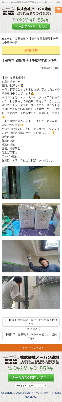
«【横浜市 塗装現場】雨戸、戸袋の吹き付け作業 (31, 322)
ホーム (7, 38)
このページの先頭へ (31, 347)
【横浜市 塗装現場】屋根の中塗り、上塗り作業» (31, 336)
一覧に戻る (31, 329)
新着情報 (20, 38)
